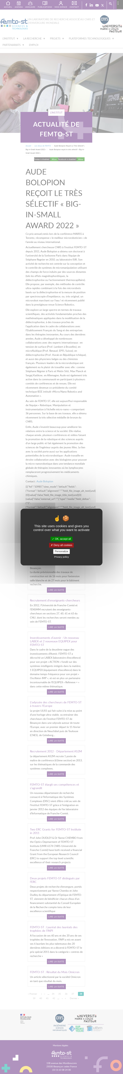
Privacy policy (61, 556)
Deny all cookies (61, 545)
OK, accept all (61, 539)
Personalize (61, 551)
